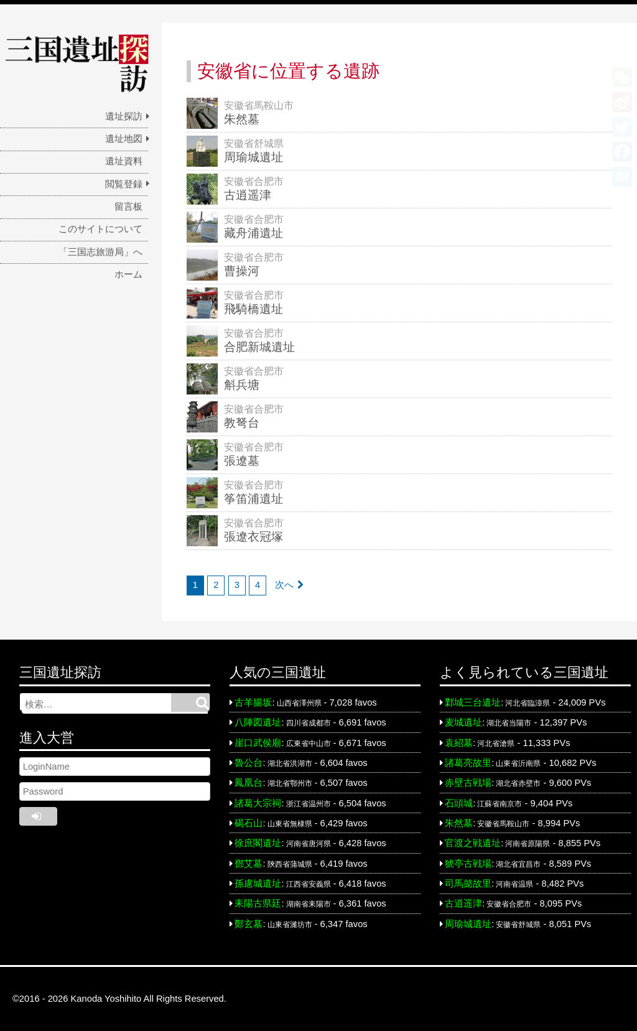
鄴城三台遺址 (473, 702)
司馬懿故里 (468, 884)
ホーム (128, 274)
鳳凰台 (249, 783)
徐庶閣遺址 (258, 843)
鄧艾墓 (249, 864)
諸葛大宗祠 (258, 803)
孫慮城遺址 (258, 884)
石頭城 (459, 803)
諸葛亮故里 (468, 763)
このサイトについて (100, 229)
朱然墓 (459, 823)
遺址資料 (123, 161)
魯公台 (249, 763)
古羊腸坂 (253, 702)
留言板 (128, 207)
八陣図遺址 (258, 722)
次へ (284, 585)
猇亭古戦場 (468, 864)
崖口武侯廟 (258, 743)
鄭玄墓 (249, 924)
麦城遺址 (463, 722)
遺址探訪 (123, 116)
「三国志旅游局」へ (100, 252)
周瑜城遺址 (468, 924)
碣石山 (249, 823)
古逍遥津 (463, 903)
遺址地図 (123, 139)
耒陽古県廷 (258, 903)
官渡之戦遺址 (473, 843)
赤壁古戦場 (468, 783)
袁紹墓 (459, 743)
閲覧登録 (123, 184)
